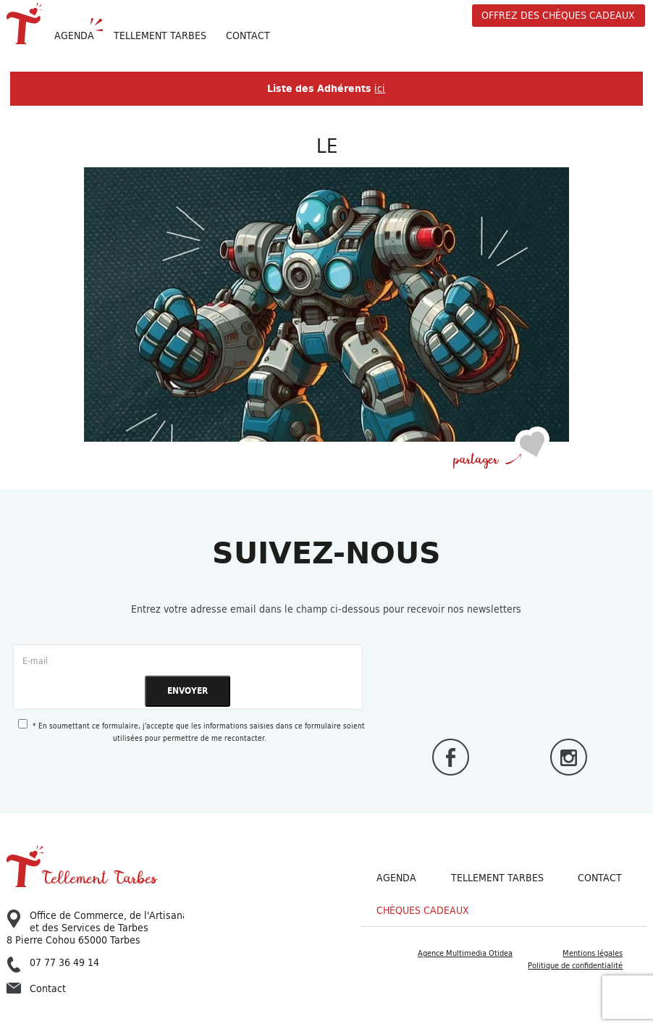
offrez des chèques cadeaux (558, 15)
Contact (248, 35)
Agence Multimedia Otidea (465, 952)
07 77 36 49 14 (53, 963)
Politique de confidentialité (575, 965)
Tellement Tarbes (497, 878)
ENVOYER (187, 690)
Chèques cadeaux (422, 910)
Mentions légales (593, 952)
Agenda (74, 35)
